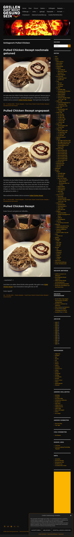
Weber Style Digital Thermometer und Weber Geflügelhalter (61, 300)
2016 (56, 337)
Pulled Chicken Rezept (25, 100)
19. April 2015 (61, 127)
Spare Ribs (60, 191)
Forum (36, 8)
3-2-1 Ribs (61, 193)
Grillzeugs (25, 11)
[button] (71, 515)
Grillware (58, 68)
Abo (57, 249)
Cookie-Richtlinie (42, 534)
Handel (57, 372)
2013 (56, 342)
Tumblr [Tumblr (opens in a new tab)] (58, 259)
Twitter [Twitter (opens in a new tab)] (58, 255)
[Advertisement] (62, 495)
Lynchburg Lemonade (63, 222)
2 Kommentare (7, 296)
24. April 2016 (61, 115)
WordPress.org (58, 464)
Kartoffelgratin (61, 219)
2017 (56, 335)
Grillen (56, 370)
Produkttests (58, 377)
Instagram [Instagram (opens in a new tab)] (59, 252)
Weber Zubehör (61, 74)
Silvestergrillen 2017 (63, 109)
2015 (56, 338)
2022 (56, 327)
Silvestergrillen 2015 (63, 125)
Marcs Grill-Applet (59, 410)
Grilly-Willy (58, 408)
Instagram (57, 373)
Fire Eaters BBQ (59, 398)
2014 (56, 340)
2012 (56, 343)
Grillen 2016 (59, 112)
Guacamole (60, 196)
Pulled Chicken (40, 104)
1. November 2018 (62, 104)
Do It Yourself (59, 76)
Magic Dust (60, 208)
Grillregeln (52, 8)
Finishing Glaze (61, 204)
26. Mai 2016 (61, 114)
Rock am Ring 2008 (62, 157)
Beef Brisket (61, 176)
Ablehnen (46, 530)
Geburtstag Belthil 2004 (63, 143)
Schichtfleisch (61, 96)
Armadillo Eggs (61, 89)
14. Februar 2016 (61, 119)
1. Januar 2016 (61, 122)
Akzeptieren (36, 530)
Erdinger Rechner (62, 78)
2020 (56, 330)
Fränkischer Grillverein (61, 400)
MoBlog (57, 375)
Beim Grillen (59, 63)
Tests (57, 81)
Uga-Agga (57, 425)
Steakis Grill (61, 79)
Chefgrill (57, 397)
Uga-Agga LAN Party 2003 (64, 140)
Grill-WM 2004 (60, 165)
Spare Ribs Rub (61, 209)
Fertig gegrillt (59, 66)
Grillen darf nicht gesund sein (10, 531)
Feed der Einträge (59, 460)
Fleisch (17, 104)
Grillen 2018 (59, 101)
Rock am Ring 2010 (62, 155)
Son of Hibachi (61, 69)
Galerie (42, 8)
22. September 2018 (62, 106)
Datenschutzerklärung (52, 534)
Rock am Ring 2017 (62, 150)
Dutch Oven (29, 104)
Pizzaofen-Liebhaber (60, 304)
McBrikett (60, 86)
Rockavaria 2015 (60, 163)
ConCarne (57, 445)
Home (24, 8)
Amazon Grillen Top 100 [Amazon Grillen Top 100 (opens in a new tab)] (62, 232)
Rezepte (60, 8)
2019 (56, 332)
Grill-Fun (58, 166)
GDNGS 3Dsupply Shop (62, 227)
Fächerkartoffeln (62, 213)
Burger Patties (61, 186)
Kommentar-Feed (59, 462)
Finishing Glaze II (62, 206)
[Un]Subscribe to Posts (60, 465)
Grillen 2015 (59, 124)
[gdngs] (42, 11)
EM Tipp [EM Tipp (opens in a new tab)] (58, 245)
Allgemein (57, 354)
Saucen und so (60, 194)
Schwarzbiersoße (62, 198)
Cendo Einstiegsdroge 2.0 (64, 102)
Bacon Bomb (61, 175)
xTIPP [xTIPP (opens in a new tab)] (57, 240)
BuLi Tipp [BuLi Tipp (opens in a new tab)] (58, 242)
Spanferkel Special (61, 137)
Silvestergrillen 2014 (63, 130)
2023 (56, 325)
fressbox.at (58, 401)
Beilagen (58, 211)
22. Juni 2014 (61, 135)
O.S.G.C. (57, 411)
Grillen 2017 (59, 107)
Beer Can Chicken (62, 178)
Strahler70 (57, 308)
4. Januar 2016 (61, 120)
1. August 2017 (61, 111)
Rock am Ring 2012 (62, 153)
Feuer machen (59, 61)
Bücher (57, 358)
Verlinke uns (59, 236)
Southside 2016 (60, 162)
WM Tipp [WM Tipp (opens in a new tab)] (58, 244)
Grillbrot (60, 217)
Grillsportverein (59, 406)
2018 (56, 333)
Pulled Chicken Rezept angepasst (26, 110)
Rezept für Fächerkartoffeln (62, 284)
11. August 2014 (61, 134)
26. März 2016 (61, 117)
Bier (56, 357)
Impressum (61, 534)
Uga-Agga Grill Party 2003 (64, 142)
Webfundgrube (58, 383)
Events (56, 362)
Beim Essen (59, 65)
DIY (56, 360)
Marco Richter (58, 307)
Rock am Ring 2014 (62, 152)
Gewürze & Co (59, 203)
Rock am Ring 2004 (62, 158)
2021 (56, 329)
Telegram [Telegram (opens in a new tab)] (58, 257)
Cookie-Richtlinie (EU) (55, 15)
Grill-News (57, 403)
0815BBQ (57, 395)
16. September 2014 (62, 132)
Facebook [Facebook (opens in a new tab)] (58, 254)
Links (34, 11)
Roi (4, 104)
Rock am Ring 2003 (62, 160)
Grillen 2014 (59, 129)
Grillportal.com (59, 405)
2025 (56, 322)
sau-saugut (58, 413)
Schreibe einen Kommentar (10, 105)
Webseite (57, 385)
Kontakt (59, 11)
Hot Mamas (60, 84)
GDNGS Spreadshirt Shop (62, 226)
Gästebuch (59, 250)
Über (30, 8)
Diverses (60, 83)
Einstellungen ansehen (62, 530)
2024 (56, 324)
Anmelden (57, 459)
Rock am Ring (59, 148)
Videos (56, 381)
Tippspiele (50, 11)
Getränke (58, 221)
